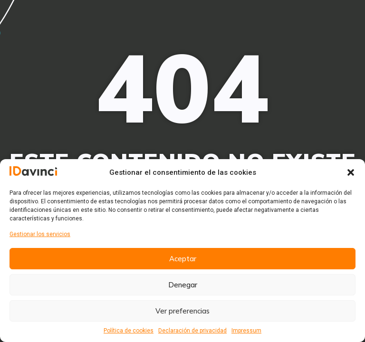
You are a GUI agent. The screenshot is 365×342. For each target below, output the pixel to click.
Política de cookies (129, 330)
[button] (350, 172)
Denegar (182, 284)
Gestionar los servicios (40, 234)
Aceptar (182, 258)
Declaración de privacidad (192, 330)
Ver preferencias (182, 310)
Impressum (246, 330)
